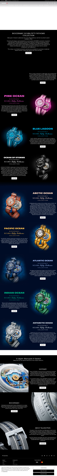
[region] (28, 471)
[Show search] (47, 3)
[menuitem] (11, 5)
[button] (52, 3)
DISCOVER (43, 82)
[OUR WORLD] (46, 5)
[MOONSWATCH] (26, 5)
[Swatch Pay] (41, 5)
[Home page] (4, 3)
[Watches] (16, 5)
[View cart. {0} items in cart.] (54, 3)
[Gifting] (20, 5)
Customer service (47, 0)
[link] (6, 0)
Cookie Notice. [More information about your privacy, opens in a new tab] (5, 471)
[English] (55, 0)
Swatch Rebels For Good (15, 0)
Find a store (51, 0)
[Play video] (51, 27)
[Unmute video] (53, 27)
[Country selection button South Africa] (5, 456)
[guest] (49, 3)
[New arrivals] (11, 5)
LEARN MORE (42, 387)
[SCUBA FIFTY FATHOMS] (34, 5)
